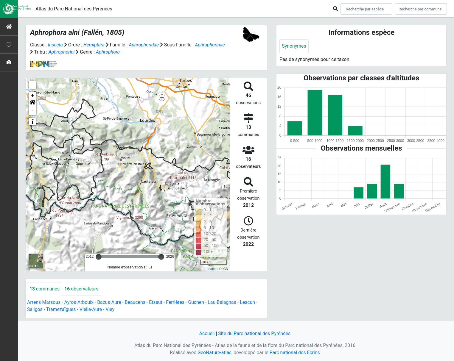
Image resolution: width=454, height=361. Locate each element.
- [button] (32, 111)
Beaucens (136, 302)
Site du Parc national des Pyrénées (254, 333)
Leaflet (212, 269)
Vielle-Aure (91, 309)
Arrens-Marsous (44, 302)
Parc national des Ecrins (294, 352)
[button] (32, 103)
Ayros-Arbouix (79, 302)
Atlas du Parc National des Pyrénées (73, 9)
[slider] (99, 257)
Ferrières (176, 302)
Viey (110, 309)
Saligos (35, 309)
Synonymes (294, 46)
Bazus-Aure (110, 302)
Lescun (249, 302)
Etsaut (157, 302)
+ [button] (32, 95)
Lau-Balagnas (223, 302)
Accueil (206, 333)
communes (44, 289)
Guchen (198, 302)
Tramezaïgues (61, 309)
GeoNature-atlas (214, 352)
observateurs (82, 289)
